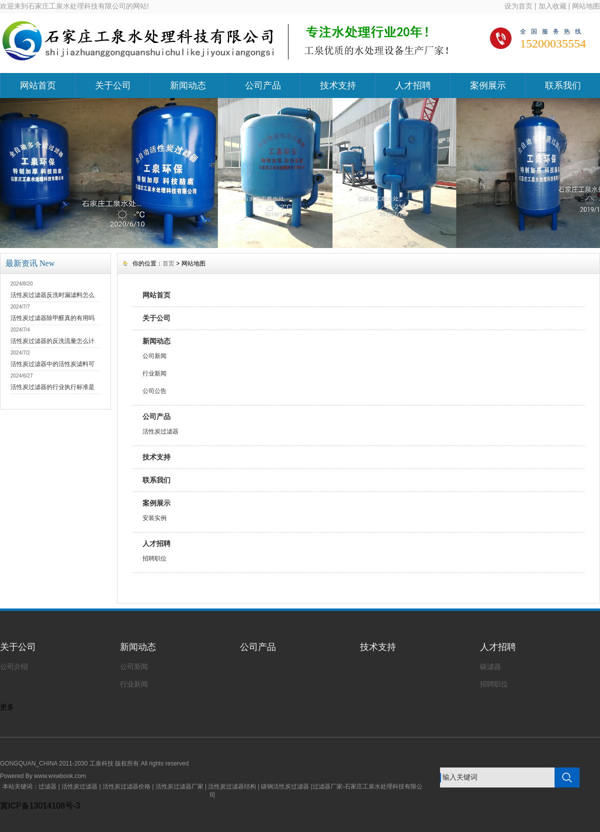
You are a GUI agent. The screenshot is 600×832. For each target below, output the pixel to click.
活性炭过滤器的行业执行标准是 (52, 387)
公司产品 (263, 85)
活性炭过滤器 (160, 431)
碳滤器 (490, 666)
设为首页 (518, 6)
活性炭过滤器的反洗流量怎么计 (52, 341)
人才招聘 (413, 85)
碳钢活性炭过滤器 (285, 786)
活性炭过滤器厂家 (180, 786)
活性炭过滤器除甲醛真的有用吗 (52, 318)
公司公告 (154, 391)
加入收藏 (552, 6)
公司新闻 (154, 356)
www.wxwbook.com (60, 776)
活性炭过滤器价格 (126, 786)
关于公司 (113, 85)
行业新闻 (154, 373)
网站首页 (38, 85)
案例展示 (488, 85)
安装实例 (154, 518)
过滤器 (47, 786)
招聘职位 (154, 558)
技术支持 (338, 85)
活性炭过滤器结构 (232, 786)
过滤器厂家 (327, 786)
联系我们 (563, 85)
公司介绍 (14, 666)
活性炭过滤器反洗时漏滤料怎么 (52, 295)
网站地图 (586, 6)
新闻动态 (188, 85)
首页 (168, 263)
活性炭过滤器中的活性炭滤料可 (52, 364)
